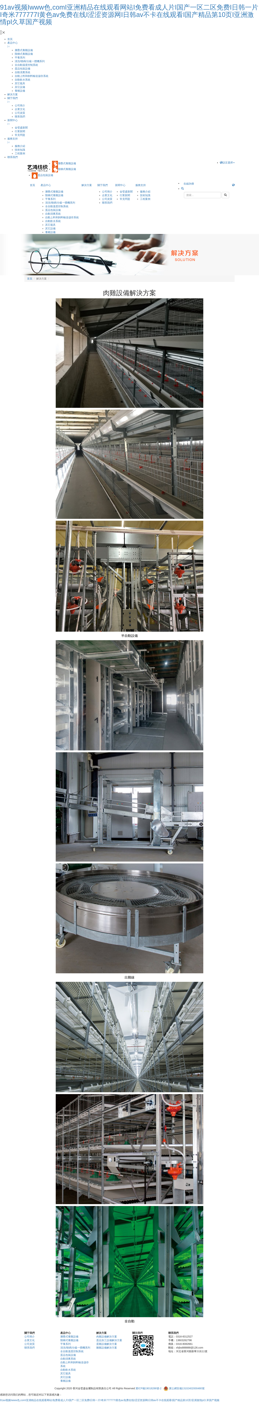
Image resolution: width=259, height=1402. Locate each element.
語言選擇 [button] (227, 162)
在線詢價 (189, 183)
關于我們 (12, 98)
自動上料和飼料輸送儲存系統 (31, 75)
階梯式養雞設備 (24, 53)
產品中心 (12, 42)
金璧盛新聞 (21, 127)
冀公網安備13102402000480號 (187, 1388)
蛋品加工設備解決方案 (109, 1340)
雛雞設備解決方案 (106, 1347)
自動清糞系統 (22, 72)
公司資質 (20, 112)
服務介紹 (20, 146)
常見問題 (20, 134)
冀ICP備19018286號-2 (148, 1388)
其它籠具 (20, 83)
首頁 (10, 39)
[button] (233, 185)
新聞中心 (12, 120)
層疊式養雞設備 (24, 50)
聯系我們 (20, 116)
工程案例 (20, 153)
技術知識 (20, 149)
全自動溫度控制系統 (26, 64)
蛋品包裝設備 (22, 68)
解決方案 (12, 94)
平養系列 (20, 57)
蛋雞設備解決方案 (106, 1343)
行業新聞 (20, 131)
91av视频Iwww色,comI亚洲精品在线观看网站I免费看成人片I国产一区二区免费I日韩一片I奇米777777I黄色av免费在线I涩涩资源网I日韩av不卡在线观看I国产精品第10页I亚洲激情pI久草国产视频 (129, 15)
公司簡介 (20, 105)
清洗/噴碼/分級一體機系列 (30, 61)
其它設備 (20, 87)
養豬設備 (20, 90)
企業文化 (20, 109)
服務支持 (12, 138)
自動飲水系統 (22, 79)
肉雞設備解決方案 (106, 1336)
